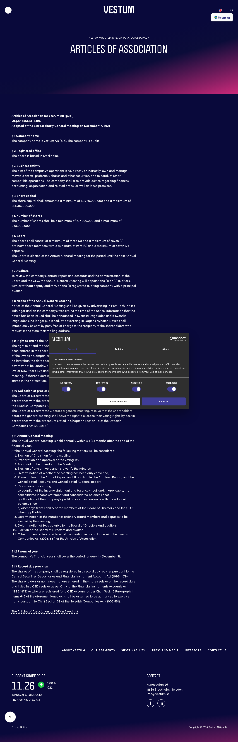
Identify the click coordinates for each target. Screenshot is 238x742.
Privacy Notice (19, 727)
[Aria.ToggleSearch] (231, 10)
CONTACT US (217, 650)
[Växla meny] (8, 10)
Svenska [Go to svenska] (222, 17)
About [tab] (165, 349)
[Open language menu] (222, 10)
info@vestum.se (158, 694)
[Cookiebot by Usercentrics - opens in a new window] (172, 339)
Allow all (163, 401)
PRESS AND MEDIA (165, 650)
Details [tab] (119, 349)
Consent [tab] (72, 349)
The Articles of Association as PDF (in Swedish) (45, 611)
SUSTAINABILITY (133, 650)
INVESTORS (193, 650)
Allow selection (118, 401)
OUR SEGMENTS (103, 650)
